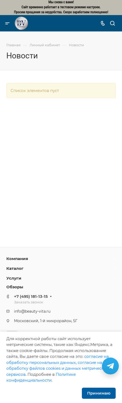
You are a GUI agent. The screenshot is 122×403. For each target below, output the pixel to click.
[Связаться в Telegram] (110, 366)
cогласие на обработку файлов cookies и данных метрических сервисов (57, 368)
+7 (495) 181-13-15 (31, 296)
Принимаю (98, 393)
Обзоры (14, 286)
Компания (17, 258)
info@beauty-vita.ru (32, 311)
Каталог (15, 268)
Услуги (13, 278)
